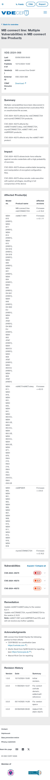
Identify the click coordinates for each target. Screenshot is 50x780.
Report (42, 4)
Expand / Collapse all (36, 566)
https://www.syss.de (20, 652)
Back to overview (10, 24)
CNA (31, 4)
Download (19, 83)
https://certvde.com (16, 645)
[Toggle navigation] (45, 12)
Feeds (21, 4)
